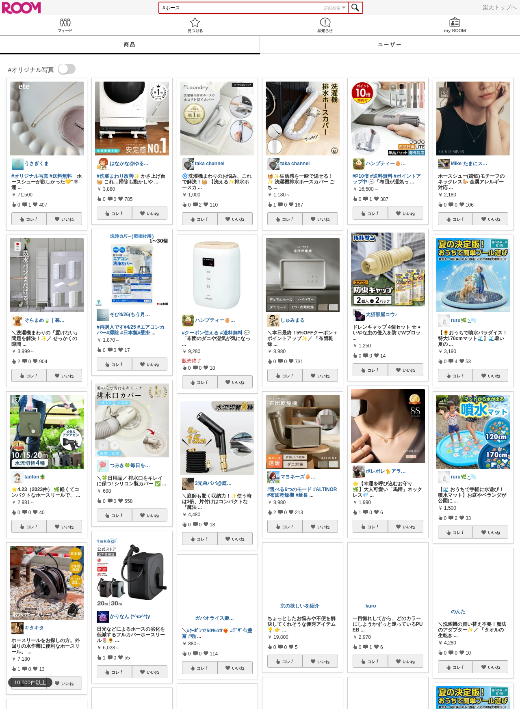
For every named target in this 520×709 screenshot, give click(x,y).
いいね (67, 219)
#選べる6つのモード (289, 489)
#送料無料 (61, 176)
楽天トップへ (500, 7)
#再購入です (110, 327)
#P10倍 (361, 176)
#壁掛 (144, 333)
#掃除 (112, 333)
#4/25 (130, 327)
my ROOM (455, 25)
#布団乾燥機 (281, 495)
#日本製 (129, 333)
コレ (32, 219)
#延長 (302, 495)
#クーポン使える (200, 333)
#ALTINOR (325, 489)
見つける (195, 25)
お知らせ (325, 25)
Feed (65, 25)
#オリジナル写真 (29, 176)
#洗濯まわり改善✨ (118, 176)
